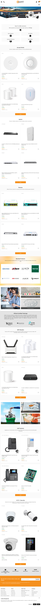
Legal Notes (13, 590)
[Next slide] (39, 13)
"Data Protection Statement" (15, 583)
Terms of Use (13, 595)
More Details (19, 560)
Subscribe (37, 579)
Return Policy (13, 591)
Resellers (33, 594)
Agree (38, 604)
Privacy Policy (13, 594)
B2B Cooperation (23, 592)
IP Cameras (3, 534)
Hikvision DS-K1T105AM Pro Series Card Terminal (29, 555)
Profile (32, 590)
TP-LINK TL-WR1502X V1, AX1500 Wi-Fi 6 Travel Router (30, 387)
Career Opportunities (35, 591)
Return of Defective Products (5, 595)
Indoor (3, 53)
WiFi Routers (3, 336)
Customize (30, 604)
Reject (35, 604)
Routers (3, 193)
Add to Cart (19, 78)
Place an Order (3, 590)
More (20, 114)
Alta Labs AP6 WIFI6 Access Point (26, 104)
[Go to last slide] (2, 13)
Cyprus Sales (23, 596)
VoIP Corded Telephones (5, 435)
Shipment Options (3, 591)
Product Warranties (3, 594)
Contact (33, 595)
